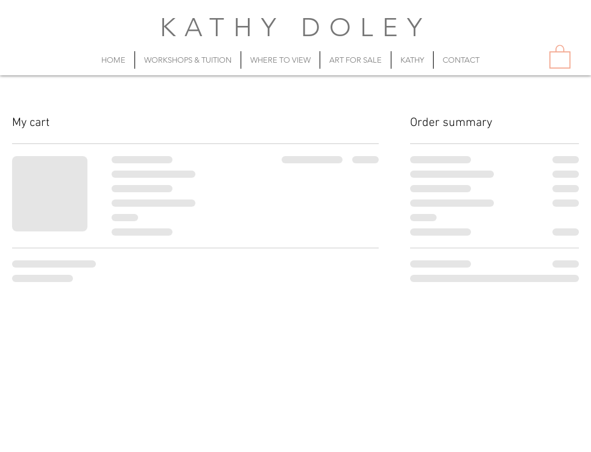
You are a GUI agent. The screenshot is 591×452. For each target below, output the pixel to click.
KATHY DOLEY (296, 27)
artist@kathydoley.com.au (330, 438)
